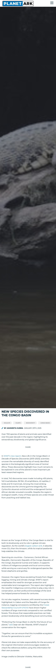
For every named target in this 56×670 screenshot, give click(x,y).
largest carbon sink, (34, 546)
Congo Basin (45, 423)
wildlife (7, 423)
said (11, 624)
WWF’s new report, (12, 456)
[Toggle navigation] (52, 3)
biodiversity (30, 423)
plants (18, 423)
